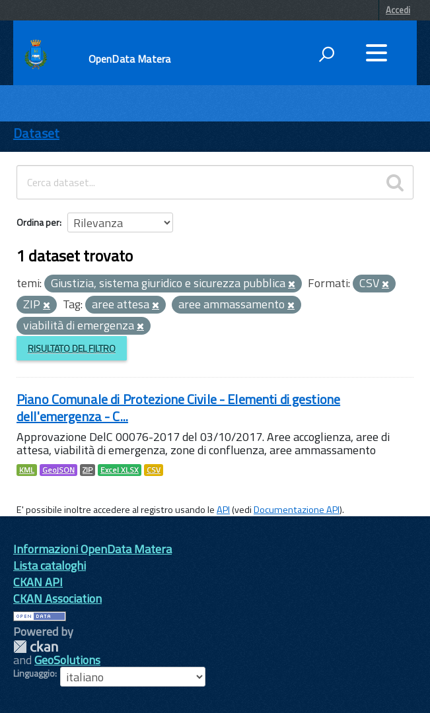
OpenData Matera (129, 58)
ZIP (87, 470)
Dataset (36, 133)
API (223, 509)
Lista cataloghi (49, 565)
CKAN (35, 647)
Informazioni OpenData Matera (92, 549)
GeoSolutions (67, 660)
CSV (154, 470)
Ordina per (38, 222)
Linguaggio (34, 673)
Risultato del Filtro (72, 348)
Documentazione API (297, 509)
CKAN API (38, 582)
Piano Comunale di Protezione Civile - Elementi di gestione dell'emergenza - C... (178, 407)
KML (26, 470)
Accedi (398, 10)
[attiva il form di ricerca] (326, 54)
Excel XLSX (119, 470)
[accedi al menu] (376, 52)
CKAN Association (57, 598)
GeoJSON (58, 470)
